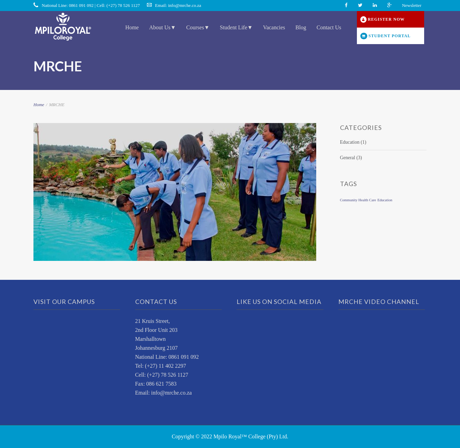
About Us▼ (162, 27)
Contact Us (329, 27)
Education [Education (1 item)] (384, 200)
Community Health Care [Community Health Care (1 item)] (358, 200)
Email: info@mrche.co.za (178, 5)
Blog (301, 27)
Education (350, 142)
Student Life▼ (236, 27)
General (347, 157)
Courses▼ (197, 27)
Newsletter (411, 5)
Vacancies (274, 27)
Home (132, 27)
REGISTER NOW (382, 19)
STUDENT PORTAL (385, 36)
